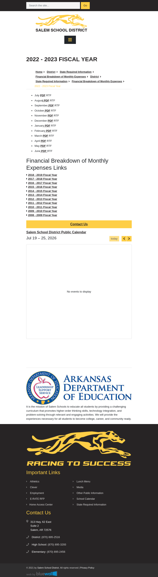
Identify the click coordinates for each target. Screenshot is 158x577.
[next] (129, 238)
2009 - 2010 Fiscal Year (42, 211)
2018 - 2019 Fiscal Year (42, 174)
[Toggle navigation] (70, 40)
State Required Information (89, 504)
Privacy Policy (87, 567)
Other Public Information (88, 493)
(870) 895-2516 (51, 537)
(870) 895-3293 (57, 544)
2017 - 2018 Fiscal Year (42, 178)
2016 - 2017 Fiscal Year (42, 182)
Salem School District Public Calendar (56, 232)
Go (85, 5)
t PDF (45, 100)
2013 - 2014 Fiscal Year (42, 194)
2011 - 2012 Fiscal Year (42, 202)
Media (78, 487)
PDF (42, 95)
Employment (35, 493)
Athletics (32, 481)
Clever (31, 487)
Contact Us (79, 224)
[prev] (124, 238)
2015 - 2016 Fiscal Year (42, 186)
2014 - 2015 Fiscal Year (42, 191)
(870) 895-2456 (56, 551)
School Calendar (84, 498)
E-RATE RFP (35, 498)
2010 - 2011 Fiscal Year (42, 207)
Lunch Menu (81, 481)
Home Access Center (39, 504)
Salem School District (48, 567)
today (114, 238)
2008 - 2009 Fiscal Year (42, 215)
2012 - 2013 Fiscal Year (42, 199)
